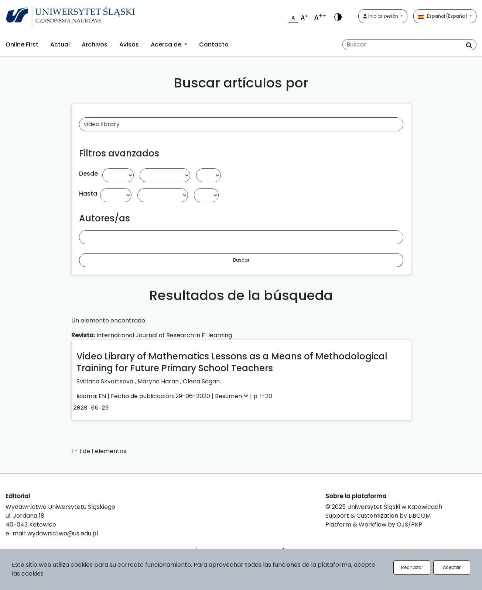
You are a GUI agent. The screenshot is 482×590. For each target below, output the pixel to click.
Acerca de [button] (167, 44)
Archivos (94, 44)
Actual (60, 44)
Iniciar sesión (381, 16)
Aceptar (452, 567)
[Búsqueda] (409, 44)
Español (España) (443, 16)
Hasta (88, 193)
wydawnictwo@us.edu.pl (62, 533)
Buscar (241, 260)
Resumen (232, 396)
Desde (88, 173)
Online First (22, 44)
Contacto (214, 44)
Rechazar (412, 567)
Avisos (129, 44)
